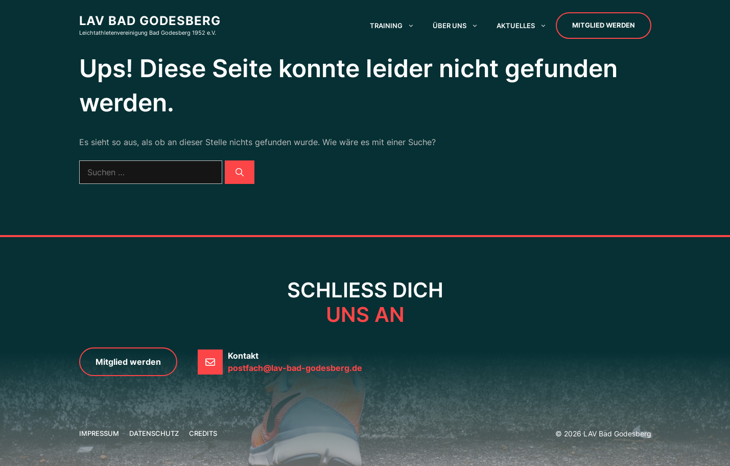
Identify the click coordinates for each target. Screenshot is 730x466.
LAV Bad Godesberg (150, 20)
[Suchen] (239, 172)
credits (203, 433)
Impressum (99, 433)
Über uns (460, 25)
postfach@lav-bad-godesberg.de (295, 368)
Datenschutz (154, 433)
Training (396, 25)
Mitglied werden (603, 25)
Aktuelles (526, 25)
